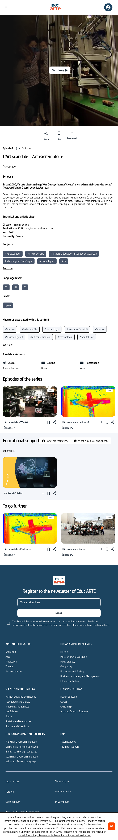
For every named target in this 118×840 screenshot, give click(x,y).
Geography (66, 666)
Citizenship (66, 706)
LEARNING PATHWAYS (71, 689)
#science (99, 329)
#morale (10, 329)
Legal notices (12, 781)
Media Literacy (67, 661)
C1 (25, 287)
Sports (9, 716)
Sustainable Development (19, 721)
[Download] (71, 135)
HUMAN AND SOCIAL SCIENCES (76, 644)
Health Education (69, 696)
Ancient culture (14, 671)
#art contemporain (40, 337)
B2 (6, 287)
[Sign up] (59, 613)
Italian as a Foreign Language (21, 761)
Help (62, 734)
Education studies (69, 681)
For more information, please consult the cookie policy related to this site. (62, 833)
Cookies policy (13, 802)
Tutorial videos (68, 741)
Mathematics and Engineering (21, 696)
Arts (63, 261)
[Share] (46, 135)
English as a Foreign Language (21, 751)
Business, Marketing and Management (80, 676)
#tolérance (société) (77, 329)
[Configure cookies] (63, 791)
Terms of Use (62, 781)
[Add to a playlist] (44, 422)
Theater (10, 666)
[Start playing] (59, 70)
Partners (10, 791)
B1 (15, 287)
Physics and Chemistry (17, 726)
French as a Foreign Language (21, 741)
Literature (11, 651)
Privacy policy (62, 802)
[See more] (7, 207)
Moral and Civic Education (73, 657)
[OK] (111, 826)
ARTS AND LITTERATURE (18, 644)
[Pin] (59, 135)
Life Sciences (12, 711)
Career (63, 702)
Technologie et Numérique (18, 261)
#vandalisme (87, 337)
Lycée (8, 305)
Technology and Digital (18, 702)
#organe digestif (14, 337)
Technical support (69, 746)
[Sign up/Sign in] (108, 7)
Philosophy (11, 661)
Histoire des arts (35, 253)
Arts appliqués (46, 261)
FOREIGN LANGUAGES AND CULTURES (25, 734)
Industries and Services (17, 706)
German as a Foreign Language (22, 746)
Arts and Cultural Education (74, 711)
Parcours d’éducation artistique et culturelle (74, 253)
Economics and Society (72, 671)
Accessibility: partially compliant (22, 812)
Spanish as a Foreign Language (22, 756)
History (64, 651)
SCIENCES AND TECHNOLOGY (20, 689)
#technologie (52, 329)
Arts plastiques (12, 253)
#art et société (29, 329)
